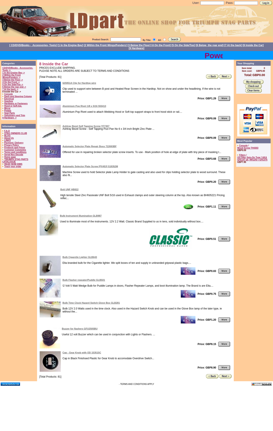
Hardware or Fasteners (16, 103)
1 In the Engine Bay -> (13, 73)
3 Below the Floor (139, 45)
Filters (242, 155)
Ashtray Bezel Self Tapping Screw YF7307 (85, 126)
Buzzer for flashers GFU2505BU (80, 328)
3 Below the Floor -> (12, 80)
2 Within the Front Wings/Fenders (105, 45)
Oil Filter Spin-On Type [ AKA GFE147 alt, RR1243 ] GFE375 (252, 158)
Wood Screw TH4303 (247, 148)
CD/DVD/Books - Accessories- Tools (33, 45)
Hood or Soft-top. (13, 106)
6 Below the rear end (210, 45)
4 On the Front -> (11, 82)
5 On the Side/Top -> (12, 84)
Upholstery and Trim (14, 115)
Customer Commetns (15, 150)
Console (8, 94)
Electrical (9, 99)
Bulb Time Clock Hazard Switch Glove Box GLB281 (91, 302)
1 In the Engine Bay (70, 45)
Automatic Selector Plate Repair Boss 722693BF (89, 146)
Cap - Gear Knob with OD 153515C (81, 352)
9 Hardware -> (9, 118)
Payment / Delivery (13, 143)
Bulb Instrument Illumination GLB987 (81, 215)
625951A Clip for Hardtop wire (79, 83)
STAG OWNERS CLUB (15, 133)
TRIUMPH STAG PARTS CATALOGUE (15, 160)
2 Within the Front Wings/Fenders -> (11, 76)
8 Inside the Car (253, 45)
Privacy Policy (11, 145)
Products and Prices (14, 147)
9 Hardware (136, 48)
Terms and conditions (15, 152)
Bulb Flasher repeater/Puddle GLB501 (83, 280)
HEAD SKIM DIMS (13, 164)
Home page (10, 157)
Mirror (7, 108)
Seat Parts (9, 113)
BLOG (7, 135)
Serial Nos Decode (13, 154)
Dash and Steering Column (18, 96)
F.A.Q (7, 131)
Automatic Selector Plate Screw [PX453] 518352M (90, 166)
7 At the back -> (10, 89)
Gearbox (8, 101)
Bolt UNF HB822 (69, 189)
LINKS (7, 140)
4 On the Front (161, 45)
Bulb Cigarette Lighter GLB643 (79, 257)
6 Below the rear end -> (14, 87)
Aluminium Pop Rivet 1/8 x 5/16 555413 (84, 106)
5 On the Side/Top (183, 45)
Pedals (7, 110)
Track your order (12, 166)
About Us (9, 138)
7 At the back (233, 45)
